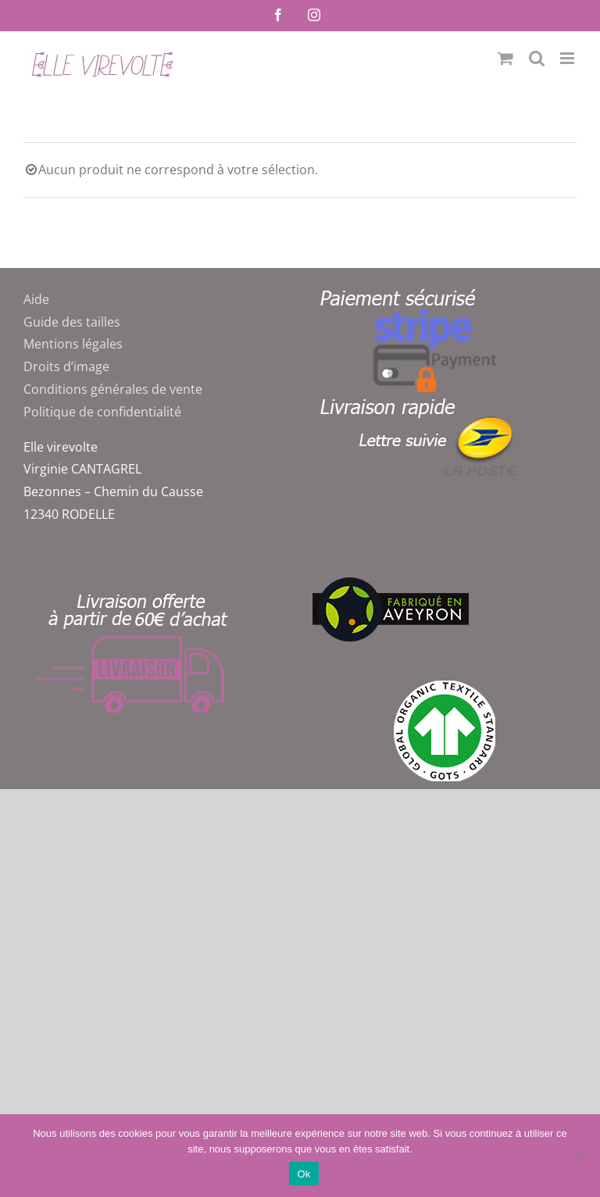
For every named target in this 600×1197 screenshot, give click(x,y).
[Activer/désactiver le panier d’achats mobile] (505, 58)
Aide (36, 299)
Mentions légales (73, 343)
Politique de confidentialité (102, 411)
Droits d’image (66, 366)
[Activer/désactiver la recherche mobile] (537, 58)
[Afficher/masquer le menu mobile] (568, 58)
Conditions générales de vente (112, 389)
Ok (303, 1174)
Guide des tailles (71, 322)
